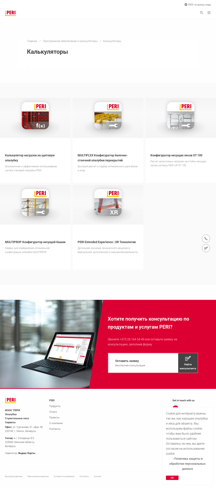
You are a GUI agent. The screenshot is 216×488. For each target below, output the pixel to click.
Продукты (55, 406)
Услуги (53, 411)
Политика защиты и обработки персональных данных (187, 463)
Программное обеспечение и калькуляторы (70, 41)
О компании (56, 423)
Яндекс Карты (26, 453)
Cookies (97, 476)
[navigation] (153, 363)
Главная (32, 41)
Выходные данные (13, 476)
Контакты (54, 428)
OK (172, 477)
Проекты (54, 417)
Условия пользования (64, 476)
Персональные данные (38, 476)
